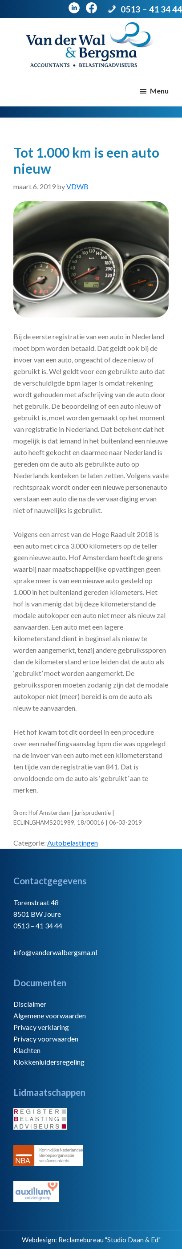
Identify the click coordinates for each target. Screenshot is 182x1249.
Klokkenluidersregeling (49, 1062)
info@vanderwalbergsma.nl (55, 952)
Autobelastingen (72, 842)
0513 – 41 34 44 (151, 9)
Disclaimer (29, 1004)
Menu (159, 90)
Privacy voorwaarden (45, 1038)
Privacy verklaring (41, 1027)
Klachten (26, 1050)
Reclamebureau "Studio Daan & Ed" (109, 1240)
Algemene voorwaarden (49, 1015)
